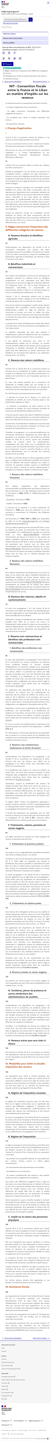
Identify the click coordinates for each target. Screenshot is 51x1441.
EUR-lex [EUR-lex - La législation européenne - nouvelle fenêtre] (4, 1389)
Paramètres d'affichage (16, 1434)
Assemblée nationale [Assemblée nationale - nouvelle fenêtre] (7, 1377)
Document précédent (13, 81)
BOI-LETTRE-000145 (13, 549)
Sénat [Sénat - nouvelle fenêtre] (3, 1399)
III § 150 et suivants (23, 779)
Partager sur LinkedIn (15, 58)
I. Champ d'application (12, 68)
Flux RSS (4, 1359)
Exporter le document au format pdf (4, 53)
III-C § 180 (19, 686)
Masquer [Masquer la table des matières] (8, 64)
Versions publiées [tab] (9, 43)
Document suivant (40, 81)
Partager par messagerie (20, 58)
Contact (4, 1351)
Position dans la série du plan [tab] (13, 38)
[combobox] (16, 20)
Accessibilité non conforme (9, 1430)
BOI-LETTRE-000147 (12, 589)
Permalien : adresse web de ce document (15, 53)
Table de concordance (8, 1362)
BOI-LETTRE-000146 (33, 582)
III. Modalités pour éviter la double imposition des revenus (25, 76)
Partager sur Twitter (9, 58)
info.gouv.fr (6, 1421)
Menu (48, 3)
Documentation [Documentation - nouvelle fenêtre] (6, 1365)
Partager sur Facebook (4, 58)
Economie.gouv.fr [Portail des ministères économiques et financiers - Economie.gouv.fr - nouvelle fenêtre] (6, 1392)
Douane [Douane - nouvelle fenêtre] (4, 1386)
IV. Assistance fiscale (10, 79)
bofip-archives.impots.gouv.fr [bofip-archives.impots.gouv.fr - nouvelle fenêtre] (10, 1369)
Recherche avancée (10, 23)
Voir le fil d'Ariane (7, 27)
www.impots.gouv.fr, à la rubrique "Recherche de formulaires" (27, 522)
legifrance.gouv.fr (35, 1421)
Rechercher (31, 20)
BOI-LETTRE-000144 (31, 534)
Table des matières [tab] (9, 34)
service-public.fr (19, 1421)
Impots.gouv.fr (6, 1396)
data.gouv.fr (6, 1425)
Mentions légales (23, 1430)
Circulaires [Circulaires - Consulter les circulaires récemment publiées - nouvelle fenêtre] (5, 1383)
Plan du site (33, 1430)
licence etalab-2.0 (41, 1438)
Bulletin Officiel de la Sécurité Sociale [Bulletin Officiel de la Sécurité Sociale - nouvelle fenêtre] (12, 1380)
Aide (3, 1348)
